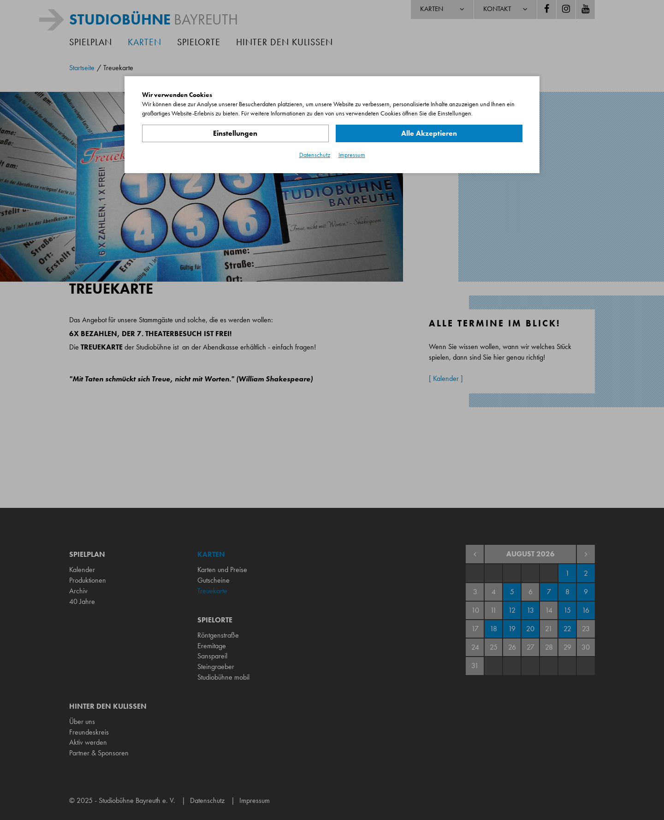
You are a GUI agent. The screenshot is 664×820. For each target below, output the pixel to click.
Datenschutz (314, 155)
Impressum (351, 155)
